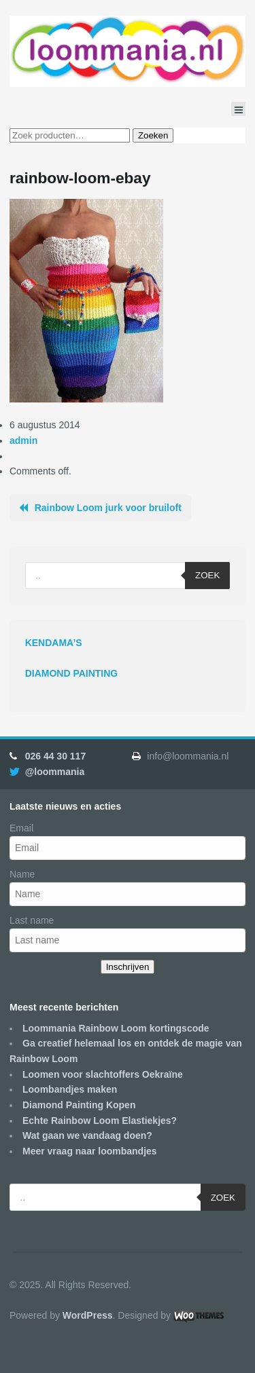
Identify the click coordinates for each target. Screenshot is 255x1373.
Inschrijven (128, 967)
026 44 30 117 (55, 756)
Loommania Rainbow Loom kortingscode (115, 1028)
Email (21, 828)
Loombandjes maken (69, 1089)
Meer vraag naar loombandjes (89, 1151)
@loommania (55, 771)
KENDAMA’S (53, 642)
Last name (32, 920)
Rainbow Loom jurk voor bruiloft (108, 507)
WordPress (88, 1315)
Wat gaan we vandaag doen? (87, 1135)
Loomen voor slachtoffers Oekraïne (102, 1074)
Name (22, 874)
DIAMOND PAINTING (71, 673)
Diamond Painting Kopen (78, 1104)
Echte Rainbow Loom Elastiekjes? (99, 1120)
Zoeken (153, 135)
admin (23, 440)
